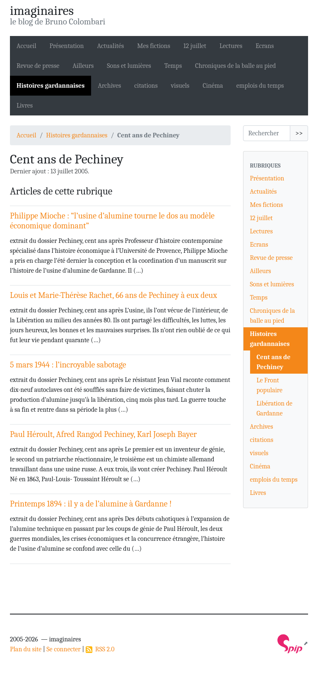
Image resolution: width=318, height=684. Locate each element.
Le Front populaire (270, 385)
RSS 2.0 (100, 649)
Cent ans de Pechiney (274, 362)
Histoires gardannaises (50, 85)
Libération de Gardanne (275, 408)
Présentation (67, 46)
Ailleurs (83, 66)
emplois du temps (260, 85)
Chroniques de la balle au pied (235, 66)
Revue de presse (38, 66)
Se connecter (63, 649)
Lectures (230, 46)
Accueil (26, 46)
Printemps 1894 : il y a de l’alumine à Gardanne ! (91, 504)
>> (299, 133)
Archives (109, 85)
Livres (25, 105)
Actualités (110, 46)
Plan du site (25, 649)
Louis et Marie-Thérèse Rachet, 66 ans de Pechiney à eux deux (113, 295)
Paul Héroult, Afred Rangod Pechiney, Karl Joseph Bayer (103, 434)
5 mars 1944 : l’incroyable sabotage (68, 365)
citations (145, 85)
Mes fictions (153, 46)
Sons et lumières (129, 66)
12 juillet (194, 46)
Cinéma (212, 85)
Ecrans (264, 46)
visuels (180, 85)
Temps (173, 66)
